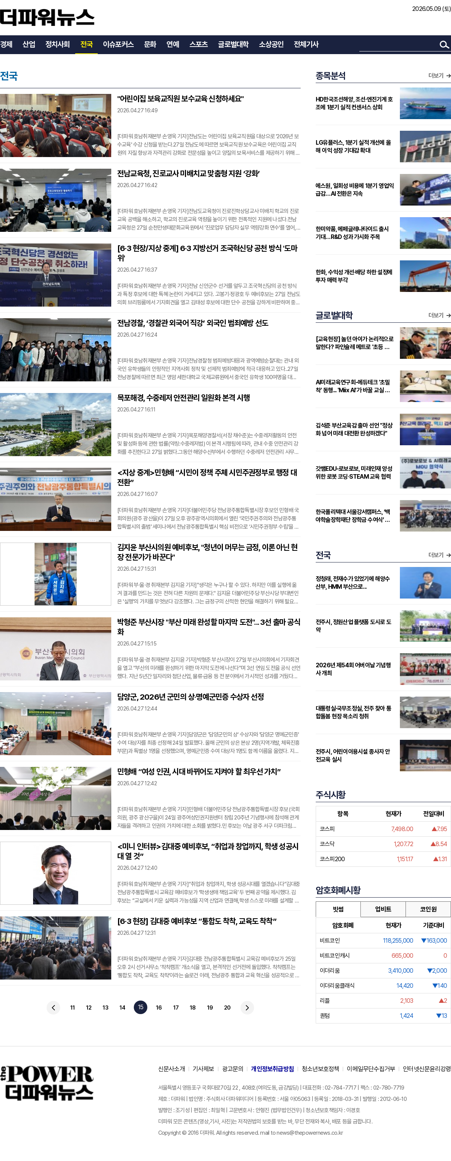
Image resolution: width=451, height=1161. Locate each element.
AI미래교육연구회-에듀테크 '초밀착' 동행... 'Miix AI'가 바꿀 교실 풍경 (353, 386)
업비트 (383, 909)
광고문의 (233, 1069)
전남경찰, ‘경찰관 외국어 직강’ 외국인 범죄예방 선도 (192, 323)
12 (88, 1007)
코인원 (428, 909)
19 (210, 1007)
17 (176, 1007)
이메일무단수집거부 (371, 1069)
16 (159, 1007)
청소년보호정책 (320, 1069)
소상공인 (271, 44)
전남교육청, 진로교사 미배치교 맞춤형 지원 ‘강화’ (188, 173)
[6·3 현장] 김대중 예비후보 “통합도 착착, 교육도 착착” (196, 921)
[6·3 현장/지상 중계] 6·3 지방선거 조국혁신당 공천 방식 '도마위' (207, 253)
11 (72, 1007)
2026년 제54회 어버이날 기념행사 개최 (353, 669)
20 (227, 1007)
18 (192, 1007)
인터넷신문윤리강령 (427, 1069)
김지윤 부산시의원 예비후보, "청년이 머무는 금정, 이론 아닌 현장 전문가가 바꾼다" (207, 552)
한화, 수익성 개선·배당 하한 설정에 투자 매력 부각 (354, 276)
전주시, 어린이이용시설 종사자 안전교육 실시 (353, 755)
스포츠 (198, 44)
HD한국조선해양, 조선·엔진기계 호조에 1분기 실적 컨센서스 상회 (354, 103)
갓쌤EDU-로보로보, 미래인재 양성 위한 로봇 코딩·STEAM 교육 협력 (354, 472)
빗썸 (338, 909)
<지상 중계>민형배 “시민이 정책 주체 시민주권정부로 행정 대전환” (207, 477)
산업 (29, 44)
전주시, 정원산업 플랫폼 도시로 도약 (353, 625)
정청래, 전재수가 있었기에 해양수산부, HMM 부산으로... (353, 582)
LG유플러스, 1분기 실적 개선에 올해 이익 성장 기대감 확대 (353, 146)
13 (105, 1007)
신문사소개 (171, 1069)
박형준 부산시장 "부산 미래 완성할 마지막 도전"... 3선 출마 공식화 (208, 626)
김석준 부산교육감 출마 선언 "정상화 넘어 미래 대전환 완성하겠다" (354, 429)
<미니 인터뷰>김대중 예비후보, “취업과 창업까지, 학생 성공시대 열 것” (207, 851)
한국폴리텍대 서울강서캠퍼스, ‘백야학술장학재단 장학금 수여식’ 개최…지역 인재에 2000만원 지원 (353, 516)
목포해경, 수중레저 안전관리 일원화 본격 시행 (183, 397)
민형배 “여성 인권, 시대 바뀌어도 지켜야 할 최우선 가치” (199, 771)
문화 (150, 44)
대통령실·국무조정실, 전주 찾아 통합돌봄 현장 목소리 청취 (353, 712)
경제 (6, 44)
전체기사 (306, 44)
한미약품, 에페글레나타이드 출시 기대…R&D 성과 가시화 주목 (352, 232)
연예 (172, 44)
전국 (86, 44)
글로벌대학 (233, 44)
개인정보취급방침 (272, 1069)
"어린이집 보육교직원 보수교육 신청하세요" (180, 98)
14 (122, 1007)
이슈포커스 (118, 44)
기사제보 (203, 1069)
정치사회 (57, 44)
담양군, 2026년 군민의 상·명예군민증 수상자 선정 (190, 696)
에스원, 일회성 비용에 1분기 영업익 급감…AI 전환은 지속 (354, 189)
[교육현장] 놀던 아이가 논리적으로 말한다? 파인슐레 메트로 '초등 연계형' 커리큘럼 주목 (355, 343)
